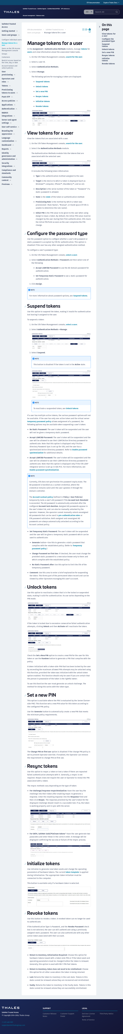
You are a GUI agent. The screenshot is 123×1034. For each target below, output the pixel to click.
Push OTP (7, 96)
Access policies (10, 100)
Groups (4, 54)
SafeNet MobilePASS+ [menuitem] (53, 9)
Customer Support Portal (67, 1014)
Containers (6, 57)
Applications (9, 104)
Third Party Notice (106, 1013)
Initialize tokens (43, 101)
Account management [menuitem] (29, 15)
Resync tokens (42, 96)
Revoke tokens (42, 106)
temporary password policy (45, 421)
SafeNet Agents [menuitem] (41, 9)
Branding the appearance (8, 132)
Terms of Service (88, 1019)
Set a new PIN (42, 91)
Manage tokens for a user (9, 44)
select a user (71, 255)
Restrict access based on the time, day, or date (11, 61)
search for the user (74, 57)
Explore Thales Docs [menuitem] (110, 2)
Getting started (10, 31)
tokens (84, 49)
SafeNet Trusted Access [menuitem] (29, 9)
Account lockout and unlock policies (9, 67)
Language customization (9, 139)
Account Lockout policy (43, 497)
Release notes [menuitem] (40, 15)
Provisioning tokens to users (10, 91)
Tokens (6, 85)
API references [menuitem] (65, 9)
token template (72, 872)
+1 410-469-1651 (7, 1022)
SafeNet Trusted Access (9, 25)
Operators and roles (8, 80)
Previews (7, 184)
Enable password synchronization (44, 469)
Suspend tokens (43, 81)
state (48, 197)
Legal (84, 1008)
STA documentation (93, 2)
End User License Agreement (88, 1014)
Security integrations (8, 164)
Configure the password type (108, 40)
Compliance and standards (9, 172)
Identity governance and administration (10, 156)
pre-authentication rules (69, 515)
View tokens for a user (109, 35)
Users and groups (11, 35)
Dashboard (8, 145)
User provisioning (8, 73)
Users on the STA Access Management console (11, 49)
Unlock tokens (42, 86)
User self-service (10, 127)
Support (47, 1008)
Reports (6, 149)
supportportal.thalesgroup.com (13, 1025)
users (29, 52)
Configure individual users (12, 40)
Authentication (9, 108)
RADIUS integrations (8, 114)
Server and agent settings (9, 121)
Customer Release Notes (50, 1014)
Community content (7, 179)
